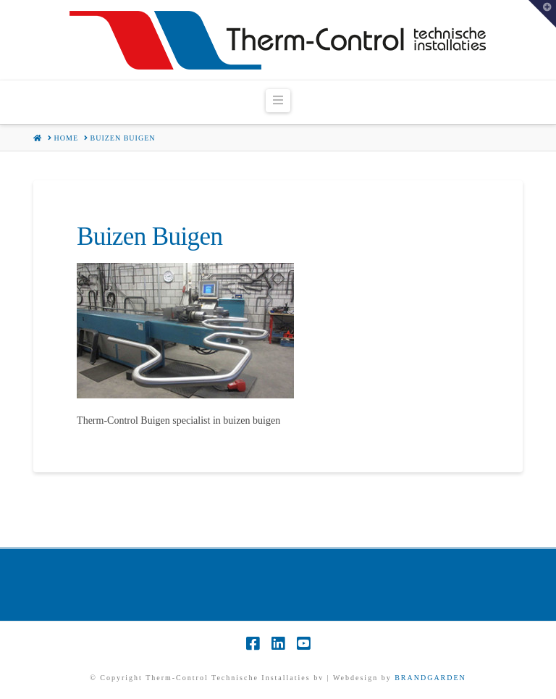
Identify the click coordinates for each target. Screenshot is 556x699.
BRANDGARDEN (430, 678)
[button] (278, 100)
